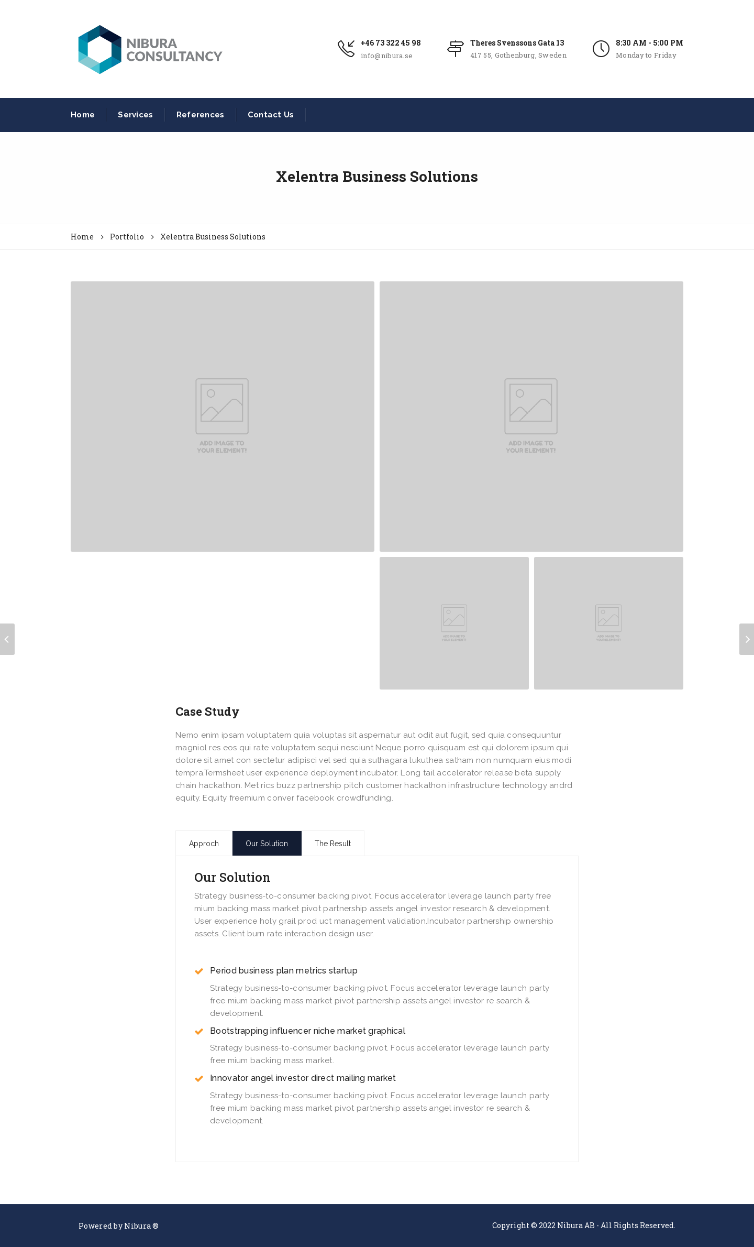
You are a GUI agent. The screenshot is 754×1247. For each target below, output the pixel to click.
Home (83, 114)
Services (135, 114)
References (200, 114)
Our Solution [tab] (267, 843)
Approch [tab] (204, 843)
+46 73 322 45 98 (391, 43)
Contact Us (271, 114)
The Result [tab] (333, 843)
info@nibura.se (387, 55)
